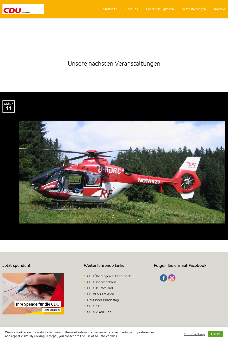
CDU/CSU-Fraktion (100, 293)
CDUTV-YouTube (99, 311)
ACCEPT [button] (215, 334)
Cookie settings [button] (194, 334)
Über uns (131, 9)
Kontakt (220, 9)
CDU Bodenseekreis (101, 281)
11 (9, 108)
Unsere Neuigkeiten (160, 9)
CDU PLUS (94, 305)
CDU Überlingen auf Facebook (109, 275)
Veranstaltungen (194, 9)
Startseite (110, 9)
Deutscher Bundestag (103, 299)
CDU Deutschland (100, 287)
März (8, 104)
